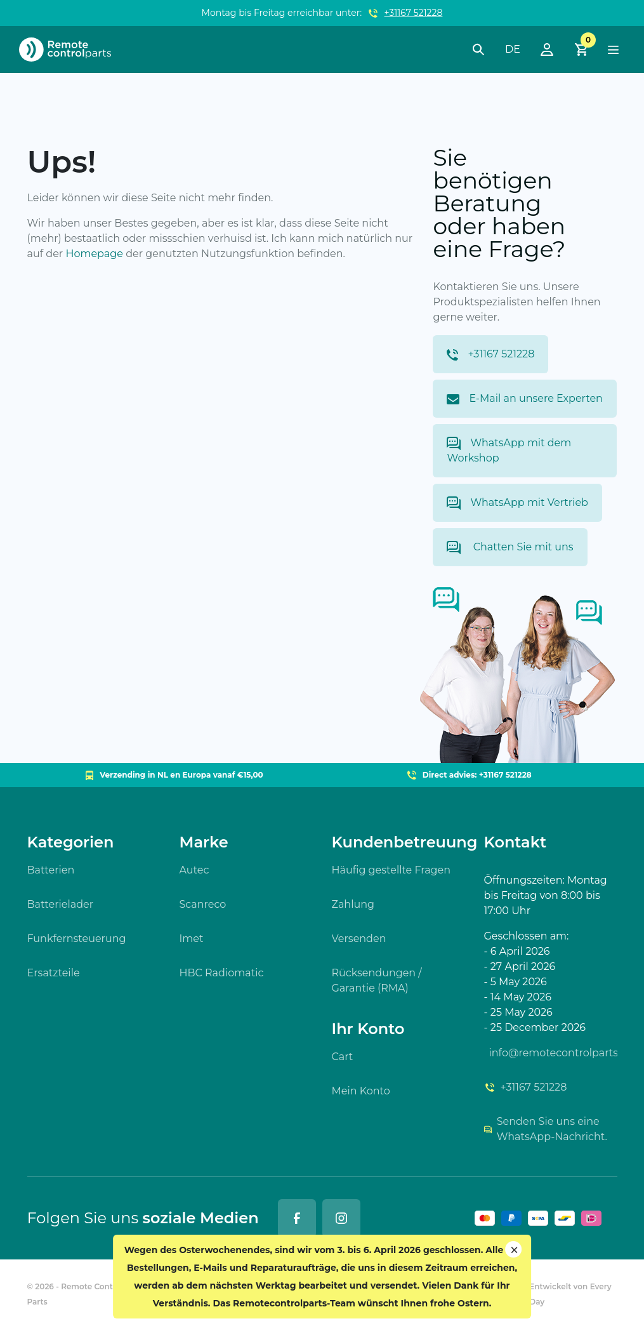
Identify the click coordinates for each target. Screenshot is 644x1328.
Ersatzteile (53, 973)
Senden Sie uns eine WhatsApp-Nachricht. (545, 1129)
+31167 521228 (413, 12)
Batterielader (60, 904)
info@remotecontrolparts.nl (553, 1053)
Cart (342, 1057)
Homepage (94, 254)
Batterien (51, 870)
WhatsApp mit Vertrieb (517, 503)
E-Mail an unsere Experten (524, 398)
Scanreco (203, 904)
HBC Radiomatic (222, 973)
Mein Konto (361, 1091)
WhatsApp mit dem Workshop (509, 450)
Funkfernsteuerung (76, 939)
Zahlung (353, 904)
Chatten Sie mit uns (510, 547)
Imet (192, 939)
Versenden (359, 939)
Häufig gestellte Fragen (391, 870)
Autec (194, 870)
